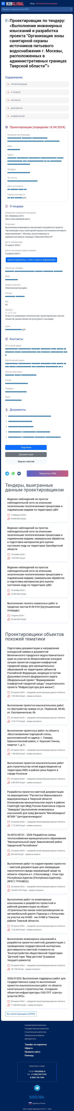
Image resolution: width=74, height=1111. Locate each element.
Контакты (16, 100)
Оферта (29, 1048)
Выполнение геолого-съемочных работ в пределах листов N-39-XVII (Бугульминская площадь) (33, 607)
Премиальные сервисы (34, 1035)
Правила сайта (32, 1051)
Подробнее (26, 447)
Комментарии (18, 116)
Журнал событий (26, 461)
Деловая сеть (30, 1039)
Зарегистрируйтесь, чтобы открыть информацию (31, 260)
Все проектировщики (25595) (21, 1014)
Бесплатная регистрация (46, 4)
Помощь (29, 1055)
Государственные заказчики (37, 1029)
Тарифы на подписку (36, 1044)
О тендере (16, 92)
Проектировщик (19, 84)
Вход (32, 4)
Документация (26, 454)
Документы (16, 108)
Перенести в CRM (47, 473)
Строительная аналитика (35, 1032)
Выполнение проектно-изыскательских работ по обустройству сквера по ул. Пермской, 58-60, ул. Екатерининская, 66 (36, 709)
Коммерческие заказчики (35, 1025)
